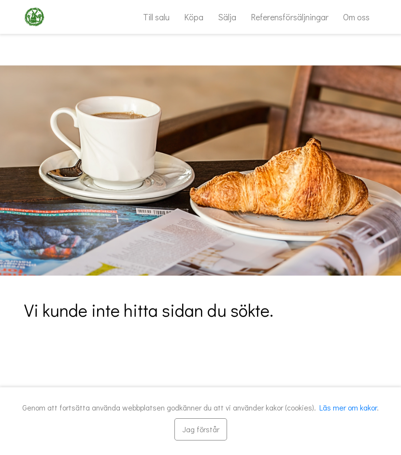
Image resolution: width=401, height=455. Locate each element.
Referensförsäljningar (290, 17)
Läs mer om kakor (348, 407)
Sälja (227, 17)
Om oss (356, 17)
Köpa (193, 17)
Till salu (156, 17)
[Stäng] (200, 429)
